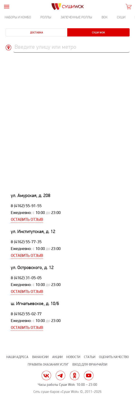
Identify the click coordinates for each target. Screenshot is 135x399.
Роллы (45, 17)
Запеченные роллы (76, 17)
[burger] (6, 6)
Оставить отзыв (27, 219)
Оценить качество (114, 357)
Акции (57, 357)
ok (74, 375)
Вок (104, 17)
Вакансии (40, 357)
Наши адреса (17, 357)
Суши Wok (98, 32)
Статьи (89, 357)
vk (46, 375)
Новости (73, 357)
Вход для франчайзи (89, 365)
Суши (121, 17)
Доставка (36, 32)
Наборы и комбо (18, 17)
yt (88, 375)
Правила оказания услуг (48, 365)
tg (60, 375)
